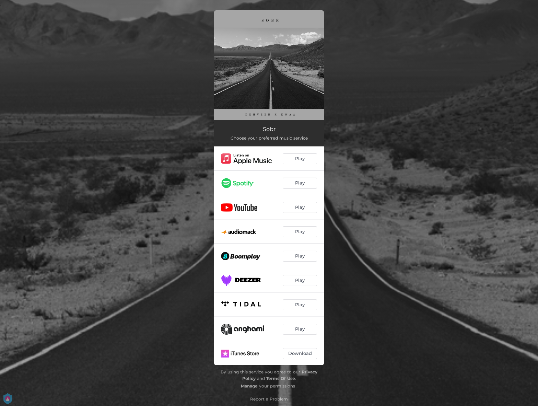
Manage (249, 386)
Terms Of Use (280, 378)
